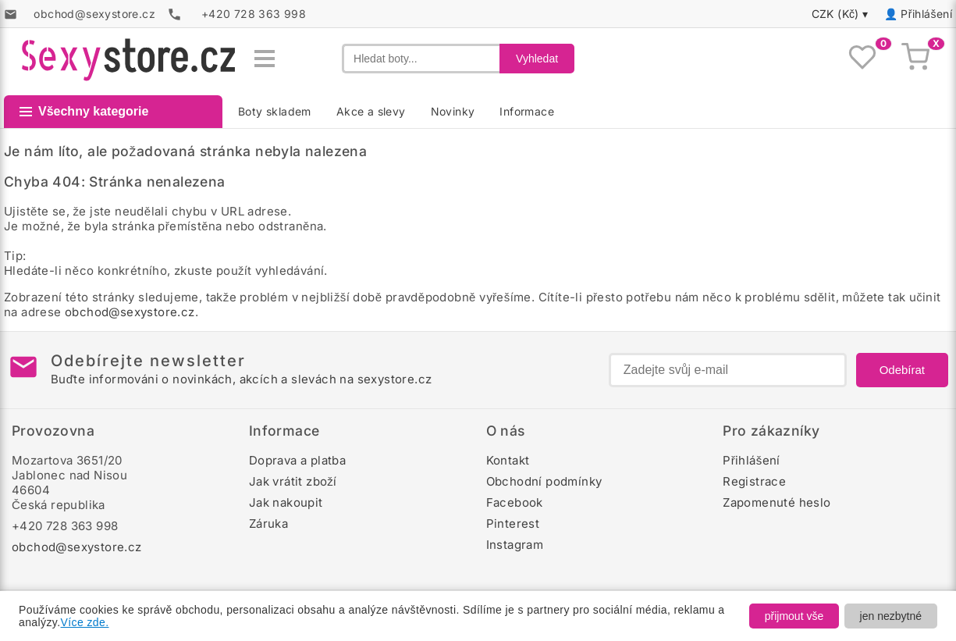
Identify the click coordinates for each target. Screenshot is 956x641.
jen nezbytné (891, 616)
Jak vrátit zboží (293, 481)
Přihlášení (926, 13)
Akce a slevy (371, 111)
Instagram (515, 544)
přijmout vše (794, 616)
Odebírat (902, 369)
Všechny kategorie (84, 111)
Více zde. (85, 622)
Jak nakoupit (286, 502)
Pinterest (513, 523)
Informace (526, 111)
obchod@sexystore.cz (130, 311)
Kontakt (508, 460)
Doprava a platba (297, 460)
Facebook (514, 502)
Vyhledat (537, 58)
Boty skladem (274, 111)
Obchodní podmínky (544, 481)
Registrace (754, 481)
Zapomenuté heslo (776, 502)
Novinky (453, 111)
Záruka (268, 523)
